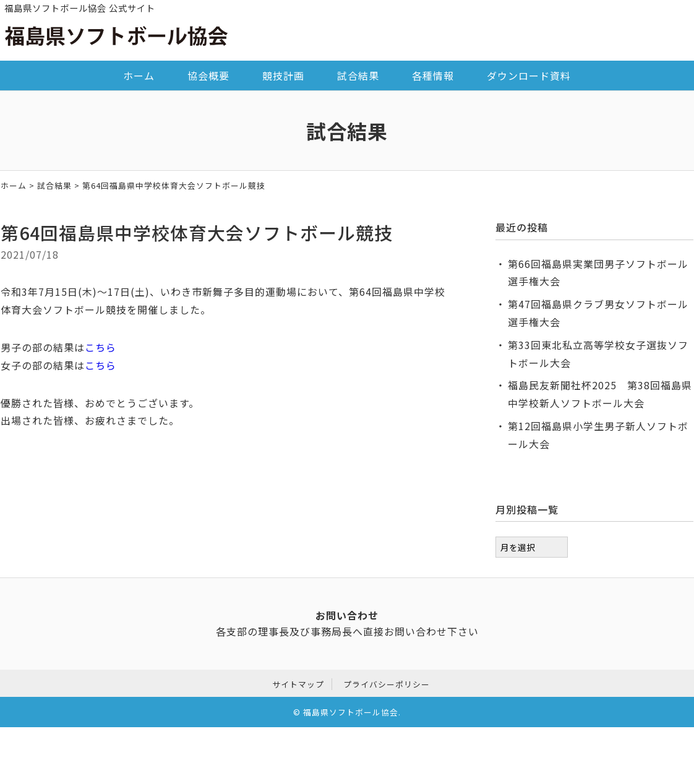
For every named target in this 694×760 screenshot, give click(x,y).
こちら (100, 347)
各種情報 (433, 75)
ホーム (139, 75)
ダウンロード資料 (529, 75)
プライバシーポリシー (386, 682)
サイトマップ (298, 682)
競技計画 (283, 75)
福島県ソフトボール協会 (350, 711)
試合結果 (358, 75)
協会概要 (208, 75)
